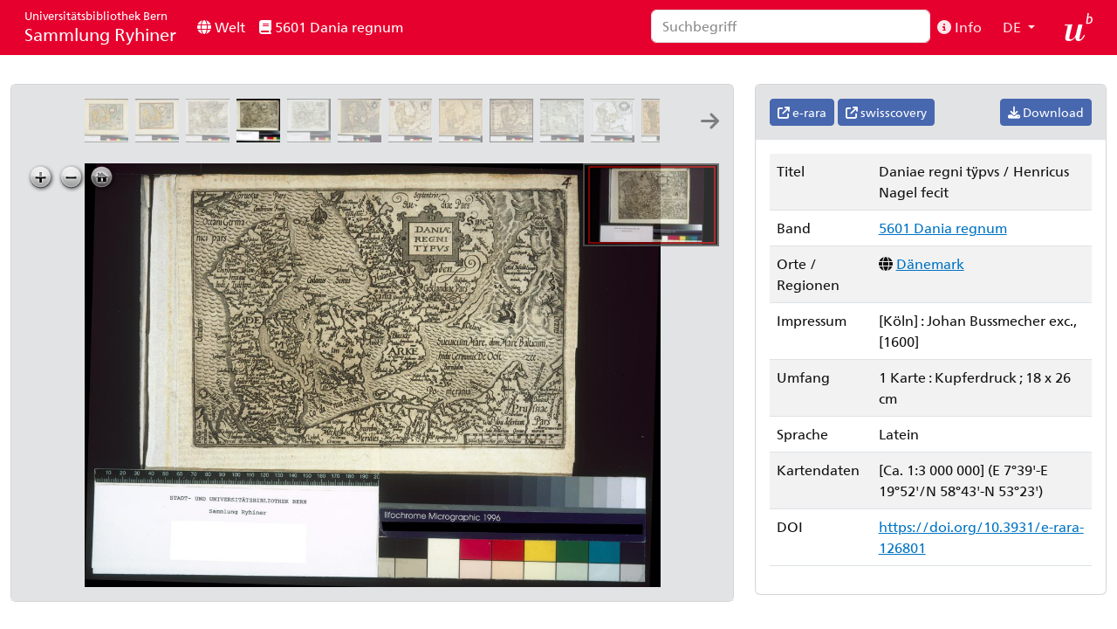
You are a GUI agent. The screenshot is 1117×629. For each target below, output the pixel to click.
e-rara (802, 112)
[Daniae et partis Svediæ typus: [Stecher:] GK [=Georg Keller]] (312, 137)
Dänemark (930, 263)
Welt (221, 26)
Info (959, 26)
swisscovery (886, 112)
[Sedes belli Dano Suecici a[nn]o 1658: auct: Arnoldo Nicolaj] (565, 137)
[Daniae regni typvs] (110, 137)
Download (1046, 112)
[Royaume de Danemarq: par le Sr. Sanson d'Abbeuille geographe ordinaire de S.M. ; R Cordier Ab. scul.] (616, 137)
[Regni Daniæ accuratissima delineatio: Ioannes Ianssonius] (464, 137)
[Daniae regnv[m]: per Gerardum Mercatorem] (363, 137)
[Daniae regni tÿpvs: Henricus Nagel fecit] (261, 137)
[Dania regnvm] (413, 137)
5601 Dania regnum (331, 26)
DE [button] (1013, 26)
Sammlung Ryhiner (100, 26)
